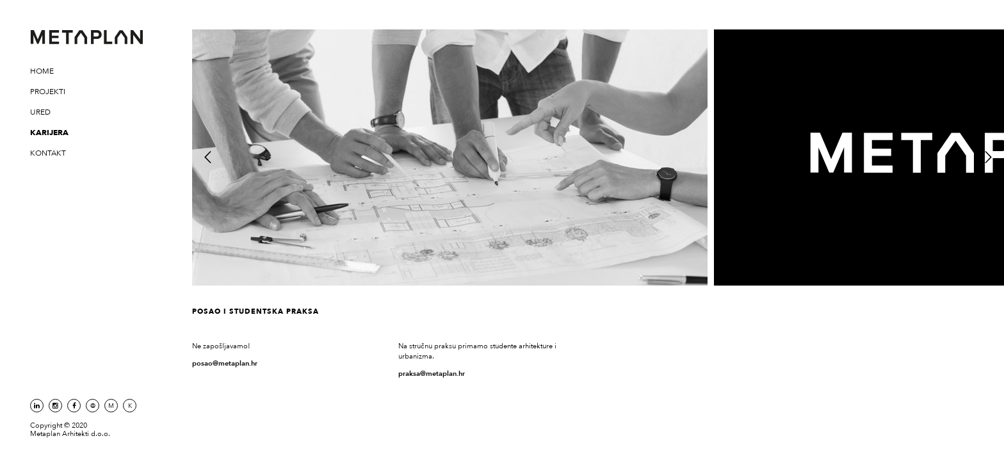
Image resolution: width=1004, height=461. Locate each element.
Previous (207, 156)
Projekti (47, 91)
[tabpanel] (450, 157)
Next (987, 156)
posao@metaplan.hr (224, 363)
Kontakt (48, 153)
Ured (40, 112)
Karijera (49, 132)
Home (42, 71)
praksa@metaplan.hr (431, 373)
